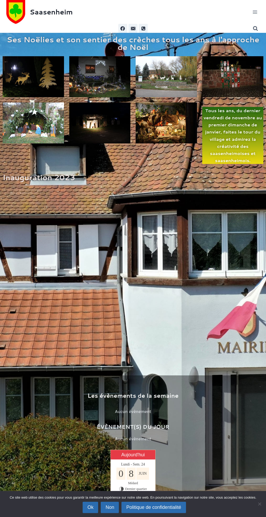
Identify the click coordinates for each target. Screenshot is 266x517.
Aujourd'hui (133, 454)
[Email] (133, 28)
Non (109, 507)
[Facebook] (122, 28)
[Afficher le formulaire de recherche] (256, 28)
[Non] (259, 503)
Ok (90, 507)
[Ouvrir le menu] (255, 12)
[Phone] (143, 28)
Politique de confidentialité (153, 507)
